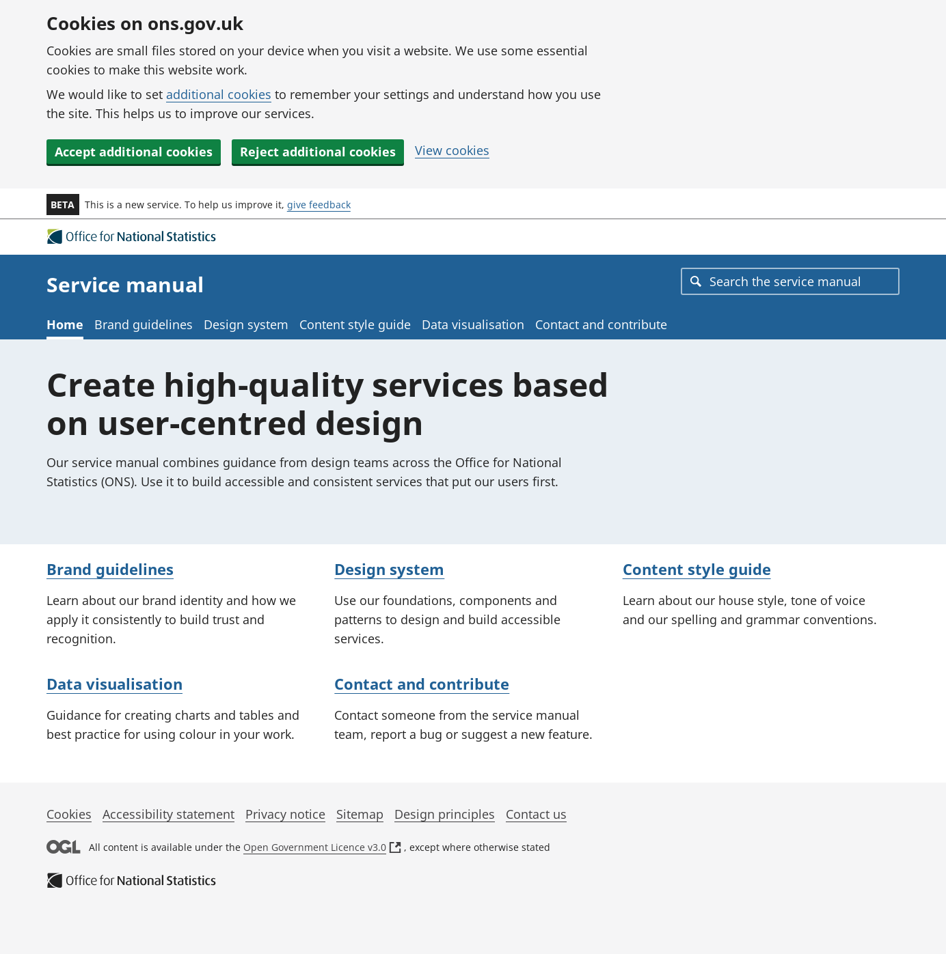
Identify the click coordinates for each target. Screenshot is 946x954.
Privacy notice (285, 814)
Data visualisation (473, 324)
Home (64, 324)
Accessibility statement (168, 814)
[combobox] (790, 281)
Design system (246, 324)
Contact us (536, 814)
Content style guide (355, 324)
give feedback (319, 204)
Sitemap (359, 814)
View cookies (452, 150)
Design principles (444, 814)
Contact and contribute (601, 324)
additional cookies (218, 94)
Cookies (69, 814)
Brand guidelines (143, 324)
